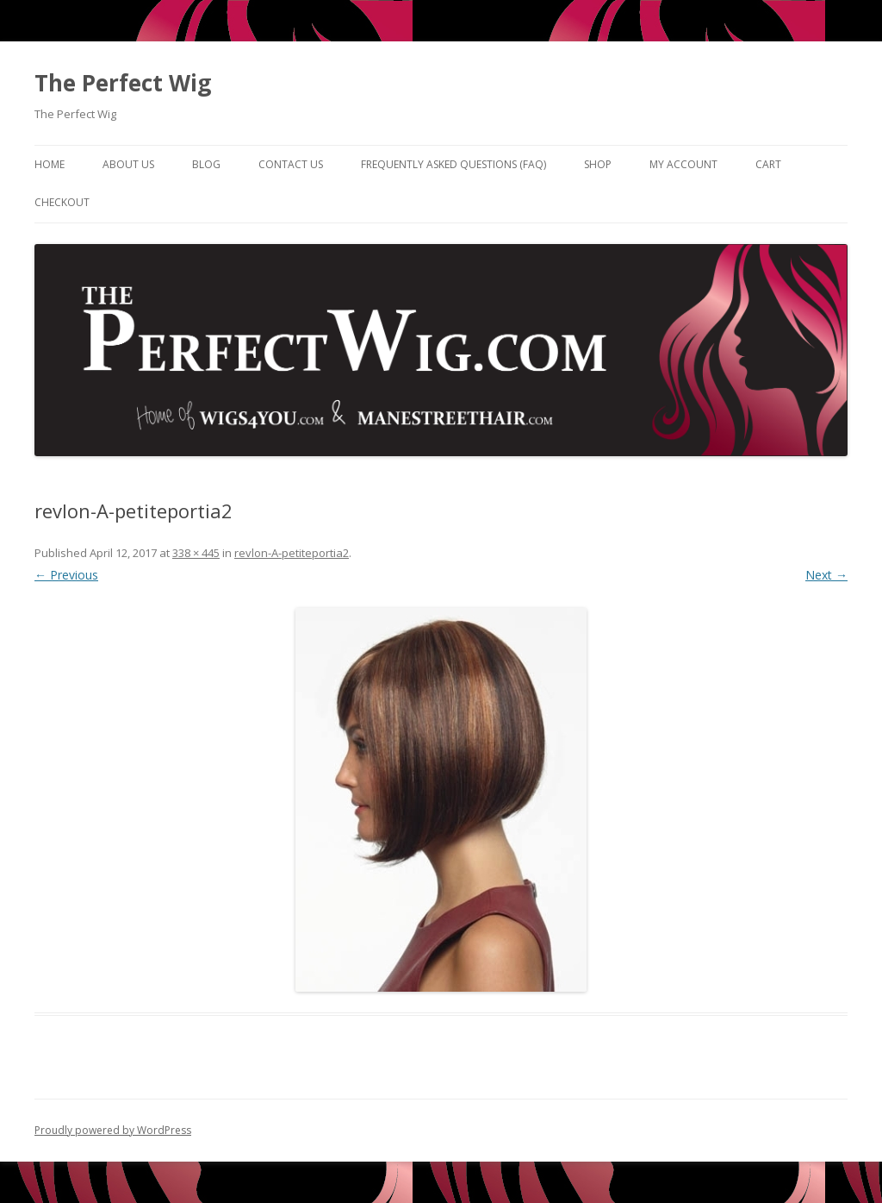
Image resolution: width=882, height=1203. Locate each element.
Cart (768, 164)
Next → (826, 575)
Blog (206, 164)
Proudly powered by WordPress (112, 1130)
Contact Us (290, 164)
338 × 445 (196, 553)
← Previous (66, 575)
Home (49, 164)
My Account (683, 164)
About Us (128, 164)
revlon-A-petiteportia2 (291, 553)
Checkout (62, 202)
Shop (598, 164)
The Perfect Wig (122, 82)
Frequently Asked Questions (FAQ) (453, 164)
